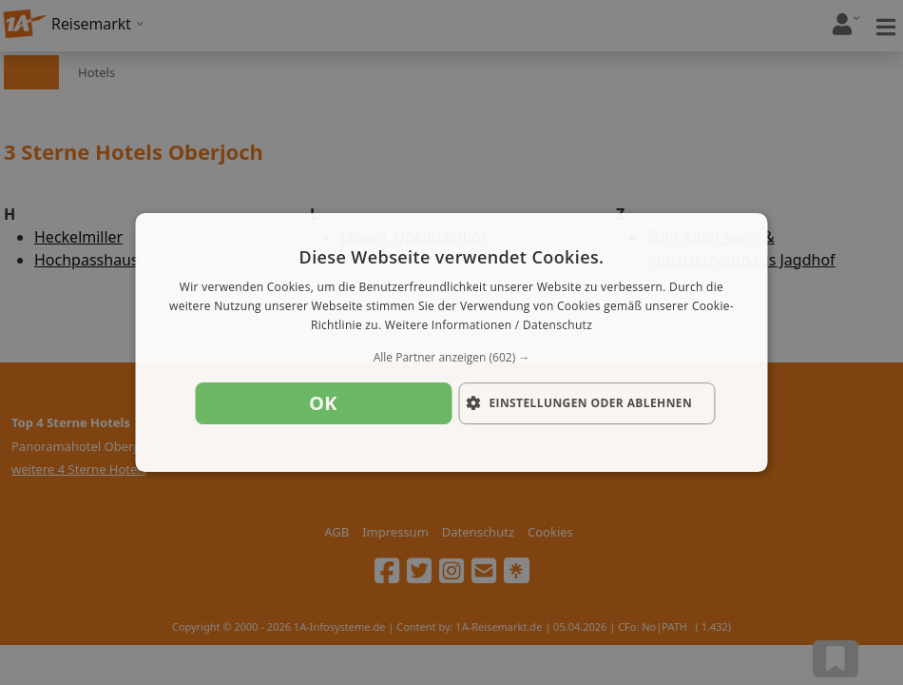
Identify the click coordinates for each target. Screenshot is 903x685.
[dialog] (452, 342)
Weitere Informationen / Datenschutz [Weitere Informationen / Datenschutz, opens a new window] (488, 325)
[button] (452, 357)
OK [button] (323, 403)
